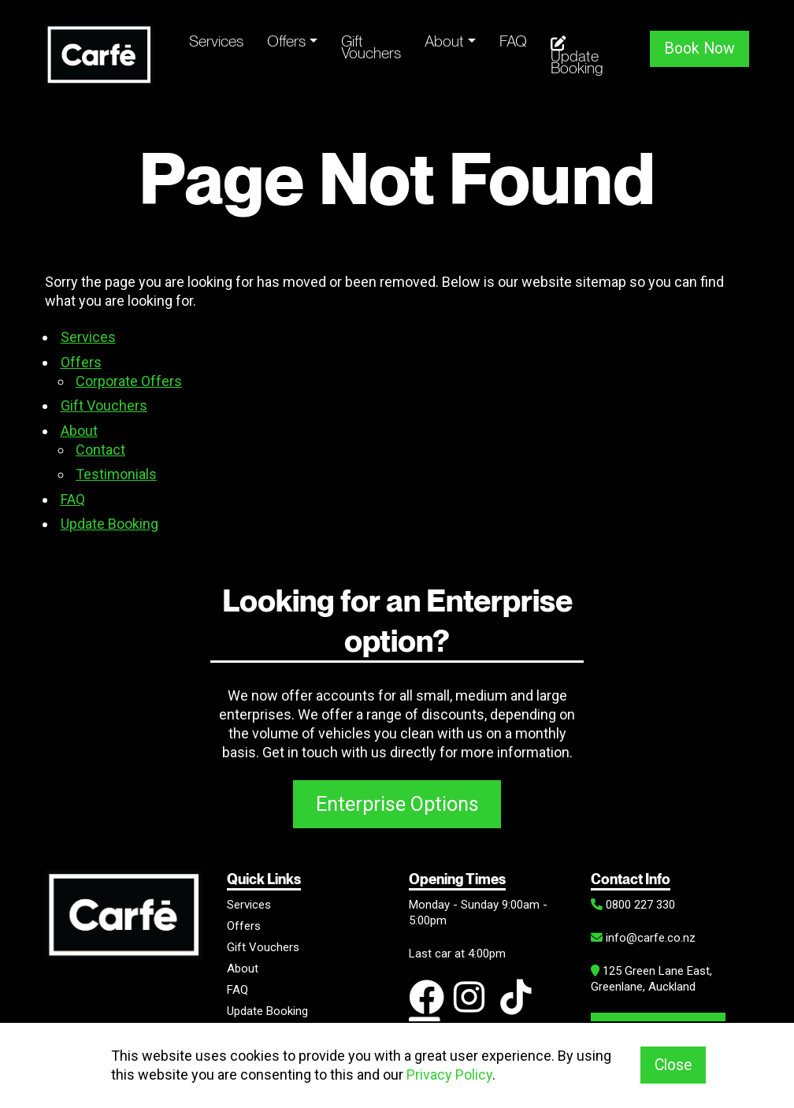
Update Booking (577, 56)
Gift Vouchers (371, 47)
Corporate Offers (129, 381)
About (444, 41)
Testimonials (116, 474)
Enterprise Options (397, 804)
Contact (100, 449)
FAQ (513, 41)
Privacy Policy (449, 1074)
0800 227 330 (633, 905)
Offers (286, 41)
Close (673, 1065)
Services (216, 41)
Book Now (699, 48)
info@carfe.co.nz (643, 938)
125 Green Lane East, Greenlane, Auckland (651, 979)
